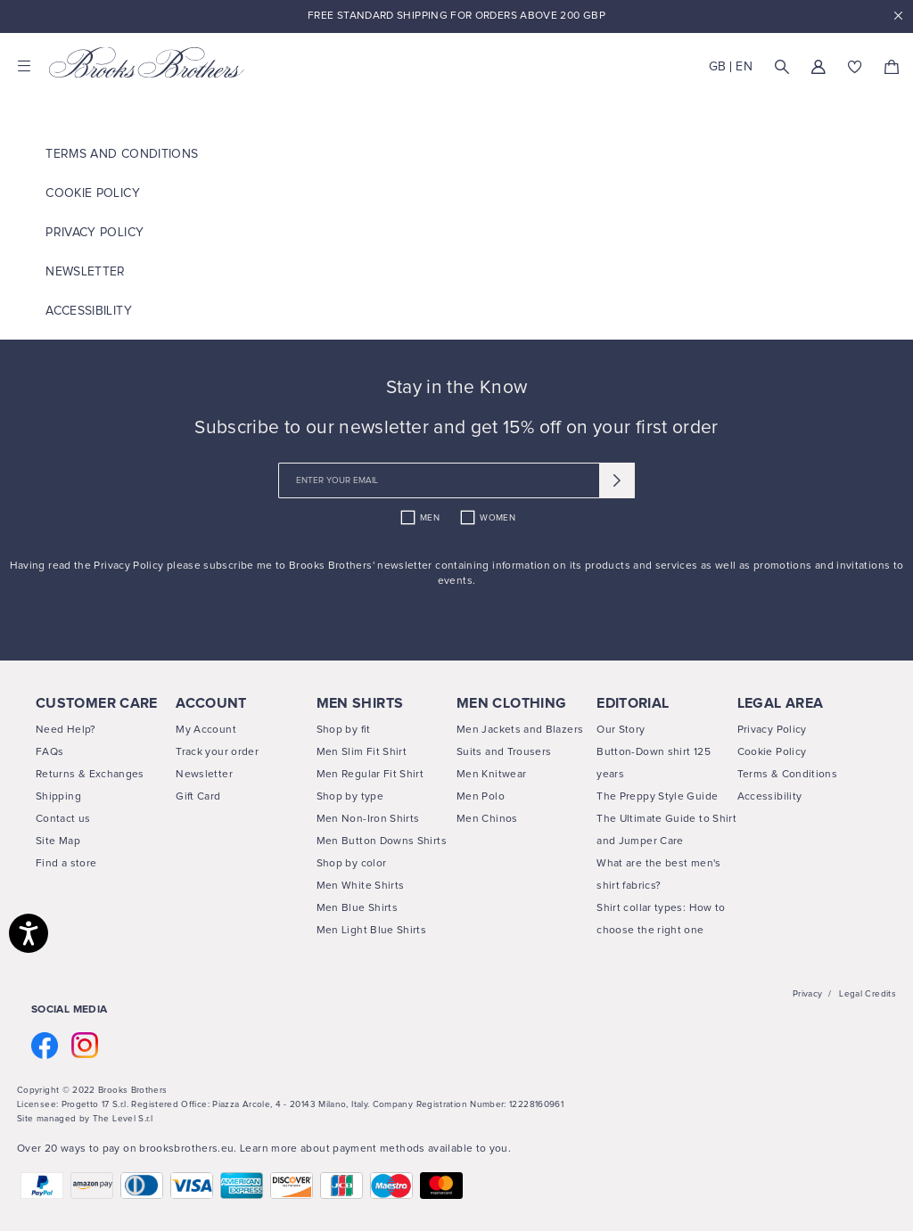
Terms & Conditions (787, 774)
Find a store (66, 863)
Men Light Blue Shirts (372, 930)
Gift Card (198, 797)
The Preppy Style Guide (657, 797)
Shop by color (352, 863)
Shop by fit (344, 730)
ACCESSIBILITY (88, 311)
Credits (880, 993)
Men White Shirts (361, 886)
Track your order (217, 752)
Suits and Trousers (503, 752)
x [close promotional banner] (897, 16)
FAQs (49, 752)
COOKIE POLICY (92, 193)
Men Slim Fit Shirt (362, 752)
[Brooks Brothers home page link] (147, 62)
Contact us (63, 819)
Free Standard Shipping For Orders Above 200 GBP (456, 16)
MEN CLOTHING (511, 703)
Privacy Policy (94, 232)
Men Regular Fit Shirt (370, 774)
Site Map (58, 841)
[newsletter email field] (456, 480)
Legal (850, 993)
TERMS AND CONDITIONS (121, 154)
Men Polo (480, 797)
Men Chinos (487, 819)
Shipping (58, 797)
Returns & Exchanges (90, 774)
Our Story (620, 730)
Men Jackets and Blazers (519, 730)
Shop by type (350, 797)
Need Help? (66, 730)
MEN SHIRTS (360, 703)
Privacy (808, 993)
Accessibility (769, 797)
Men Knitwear (491, 774)
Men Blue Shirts (357, 908)
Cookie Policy (772, 752)
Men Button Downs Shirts (382, 841)
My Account (206, 730)
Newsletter (85, 272)
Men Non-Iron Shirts (368, 819)
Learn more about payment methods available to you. (375, 1149)
